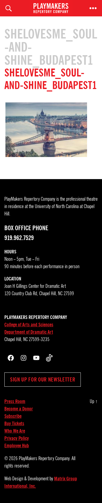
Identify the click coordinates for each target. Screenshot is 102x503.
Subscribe (12, 416)
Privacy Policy (16, 438)
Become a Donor (18, 409)
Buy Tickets (14, 423)
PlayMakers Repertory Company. (44, 458)
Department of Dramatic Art (28, 332)
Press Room (14, 401)
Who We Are (14, 431)
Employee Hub (16, 445)
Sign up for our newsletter (42, 379)
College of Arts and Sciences (28, 324)
